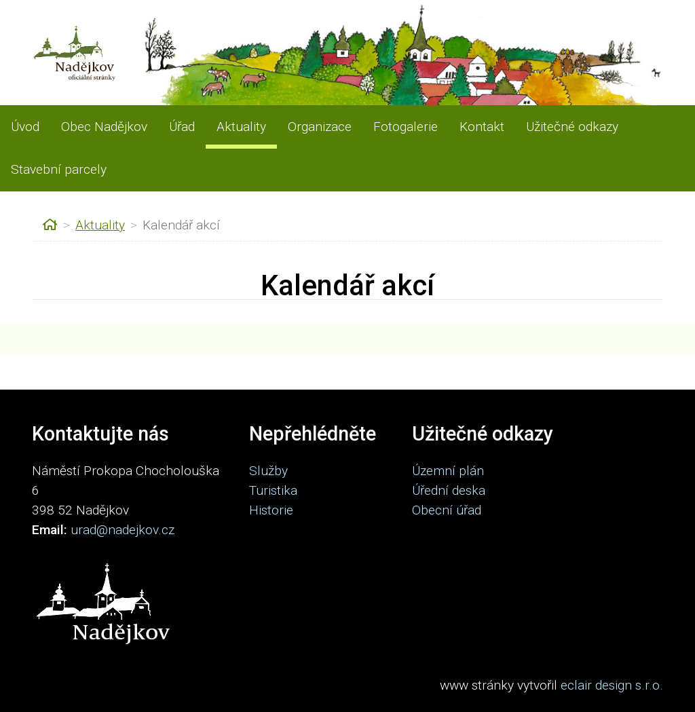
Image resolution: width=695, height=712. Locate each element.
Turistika (273, 490)
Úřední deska (448, 490)
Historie (271, 510)
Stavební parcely (59, 169)
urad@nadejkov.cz (122, 530)
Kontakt (481, 126)
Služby (268, 471)
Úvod (25, 126)
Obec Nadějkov (104, 126)
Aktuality (241, 126)
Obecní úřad (446, 510)
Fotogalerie (405, 126)
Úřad (182, 126)
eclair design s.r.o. (612, 685)
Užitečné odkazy (572, 126)
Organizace (320, 126)
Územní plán (448, 471)
